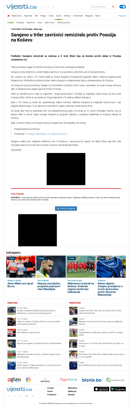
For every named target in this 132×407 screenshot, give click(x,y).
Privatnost (51, 395)
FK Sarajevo (30, 134)
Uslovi (50, 391)
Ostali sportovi (63, 22)
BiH (36, 16)
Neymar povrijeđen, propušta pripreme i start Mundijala (49, 286)
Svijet (51, 16)
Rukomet (31, 22)
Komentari (78, 16)
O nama (50, 388)
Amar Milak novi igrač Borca (20, 285)
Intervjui (67, 16)
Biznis (98, 16)
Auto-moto (50, 22)
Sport (58, 16)
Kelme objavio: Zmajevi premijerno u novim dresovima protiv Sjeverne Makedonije (110, 289)
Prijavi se (122, 16)
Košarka (20, 22)
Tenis (39, 22)
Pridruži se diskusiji (66, 208)
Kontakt (71, 395)
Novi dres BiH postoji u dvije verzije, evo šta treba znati (100, 365)
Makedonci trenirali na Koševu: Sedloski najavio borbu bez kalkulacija (81, 287)
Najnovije (28, 16)
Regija (43, 16)
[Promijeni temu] (122, 6)
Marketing (72, 388)
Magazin (89, 16)
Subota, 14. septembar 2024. (54, 134)
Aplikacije (72, 391)
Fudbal (10, 22)
